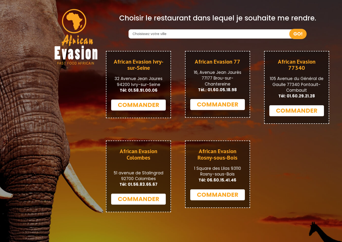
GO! (298, 33)
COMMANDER (138, 105)
